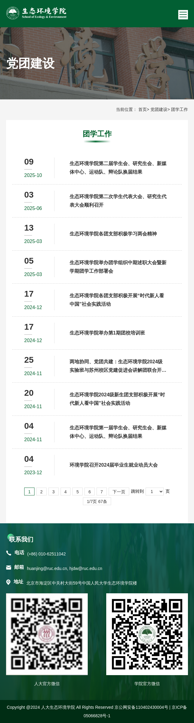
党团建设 (158, 109)
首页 (142, 109)
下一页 (119, 491)
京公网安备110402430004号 (141, 707)
